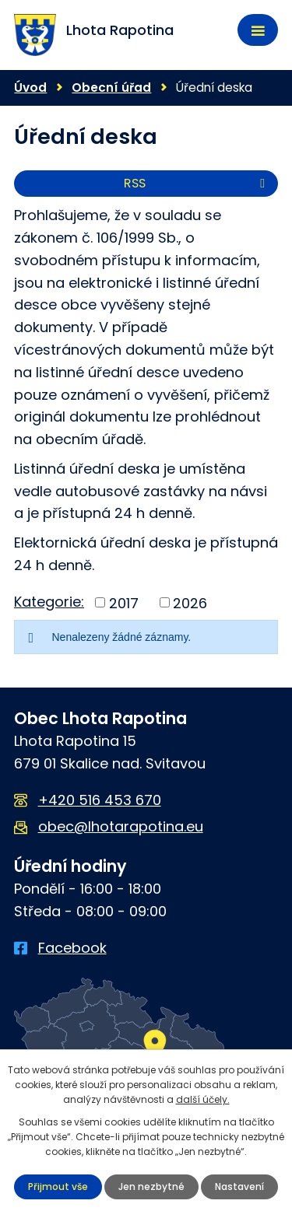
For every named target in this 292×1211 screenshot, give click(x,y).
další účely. (203, 1099)
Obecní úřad (111, 87)
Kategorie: (49, 601)
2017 (124, 602)
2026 (190, 602)
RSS (197, 183)
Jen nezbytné (151, 1186)
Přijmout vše (58, 1186)
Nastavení (239, 1186)
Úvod (30, 87)
